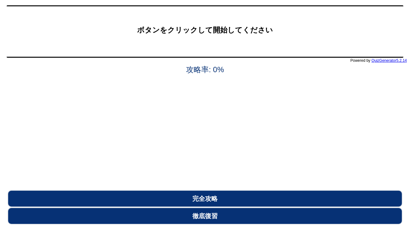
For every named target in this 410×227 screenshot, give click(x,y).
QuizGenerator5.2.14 (389, 60)
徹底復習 (205, 215)
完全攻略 (205, 198)
